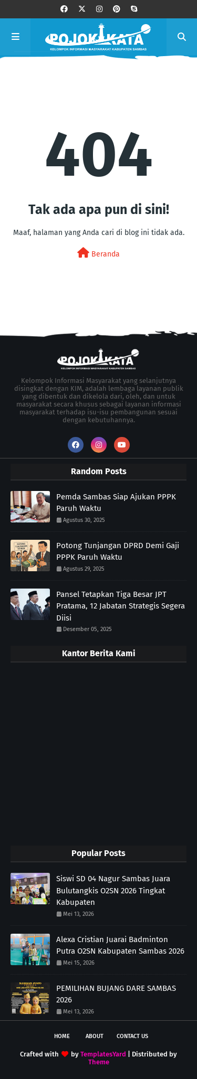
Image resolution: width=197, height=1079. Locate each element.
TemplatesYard (103, 1054)
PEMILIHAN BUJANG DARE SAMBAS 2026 (116, 994)
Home (62, 1036)
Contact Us (132, 1036)
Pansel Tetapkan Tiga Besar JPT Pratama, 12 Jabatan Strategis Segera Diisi (120, 606)
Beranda (98, 253)
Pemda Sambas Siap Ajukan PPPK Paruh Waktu (116, 503)
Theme (98, 1062)
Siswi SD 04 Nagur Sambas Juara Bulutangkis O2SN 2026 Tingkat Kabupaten (113, 890)
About (94, 1036)
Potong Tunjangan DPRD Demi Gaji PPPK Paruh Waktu (117, 551)
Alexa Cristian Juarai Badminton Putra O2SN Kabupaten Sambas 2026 (120, 945)
